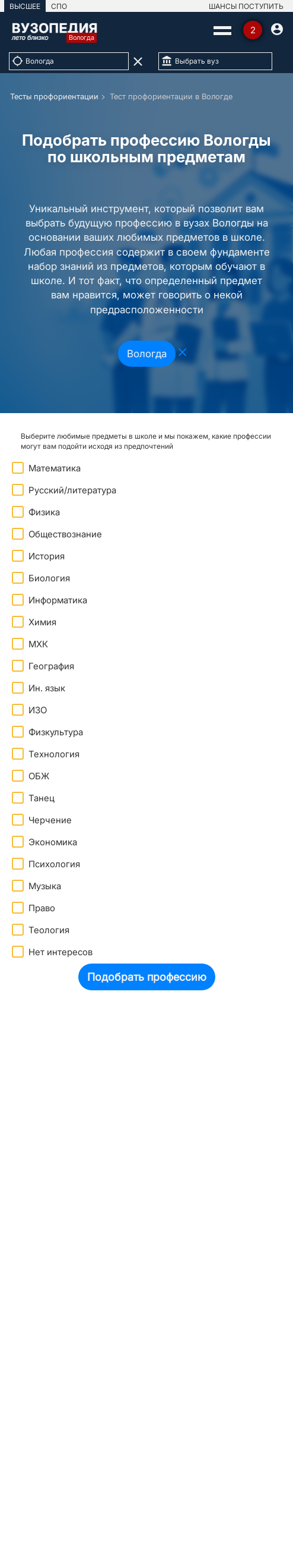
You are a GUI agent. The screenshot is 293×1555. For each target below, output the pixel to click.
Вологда (147, 354)
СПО (59, 6)
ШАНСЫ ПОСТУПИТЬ (246, 6)
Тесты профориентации (54, 96)
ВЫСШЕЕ (24, 6)
